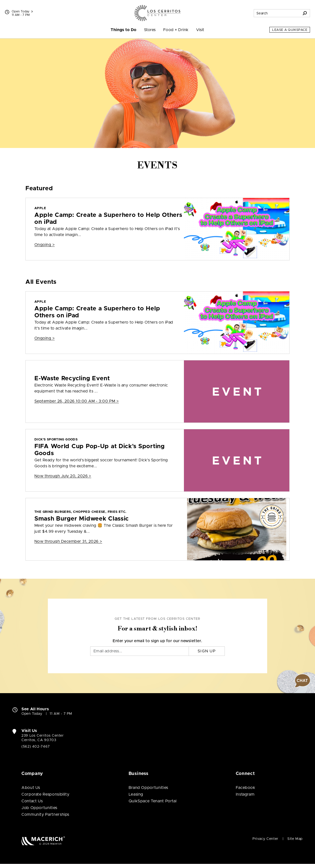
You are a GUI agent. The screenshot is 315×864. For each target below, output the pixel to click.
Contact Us (32, 801)
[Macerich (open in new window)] (43, 841)
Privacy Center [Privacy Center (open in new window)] (265, 839)
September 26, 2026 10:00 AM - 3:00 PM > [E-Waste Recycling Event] (76, 401)
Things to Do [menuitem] (124, 30)
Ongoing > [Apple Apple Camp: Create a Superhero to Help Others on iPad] (44, 245)
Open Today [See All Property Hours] (22, 11)
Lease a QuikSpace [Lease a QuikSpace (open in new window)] (289, 30)
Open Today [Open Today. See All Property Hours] (31, 714)
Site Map (295, 839)
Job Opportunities (39, 808)
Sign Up (207, 651)
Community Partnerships (45, 814)
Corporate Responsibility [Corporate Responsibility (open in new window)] (45, 794)
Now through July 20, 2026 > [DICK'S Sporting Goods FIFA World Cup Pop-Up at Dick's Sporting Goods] (62, 476)
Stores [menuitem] (150, 30)
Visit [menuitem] (200, 30)
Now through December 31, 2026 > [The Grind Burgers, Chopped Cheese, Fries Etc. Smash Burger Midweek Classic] (68, 541)
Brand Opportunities (148, 788)
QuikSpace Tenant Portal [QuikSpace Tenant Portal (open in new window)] (153, 801)
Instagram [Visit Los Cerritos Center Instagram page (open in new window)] (245, 794)
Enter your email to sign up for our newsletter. (157, 641)
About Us (30, 788)
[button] (302, 680)
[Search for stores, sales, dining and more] (277, 13)
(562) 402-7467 (35, 746)
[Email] (139, 651)
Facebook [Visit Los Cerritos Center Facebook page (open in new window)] (245, 788)
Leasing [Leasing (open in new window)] (136, 794)
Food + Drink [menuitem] (176, 30)
